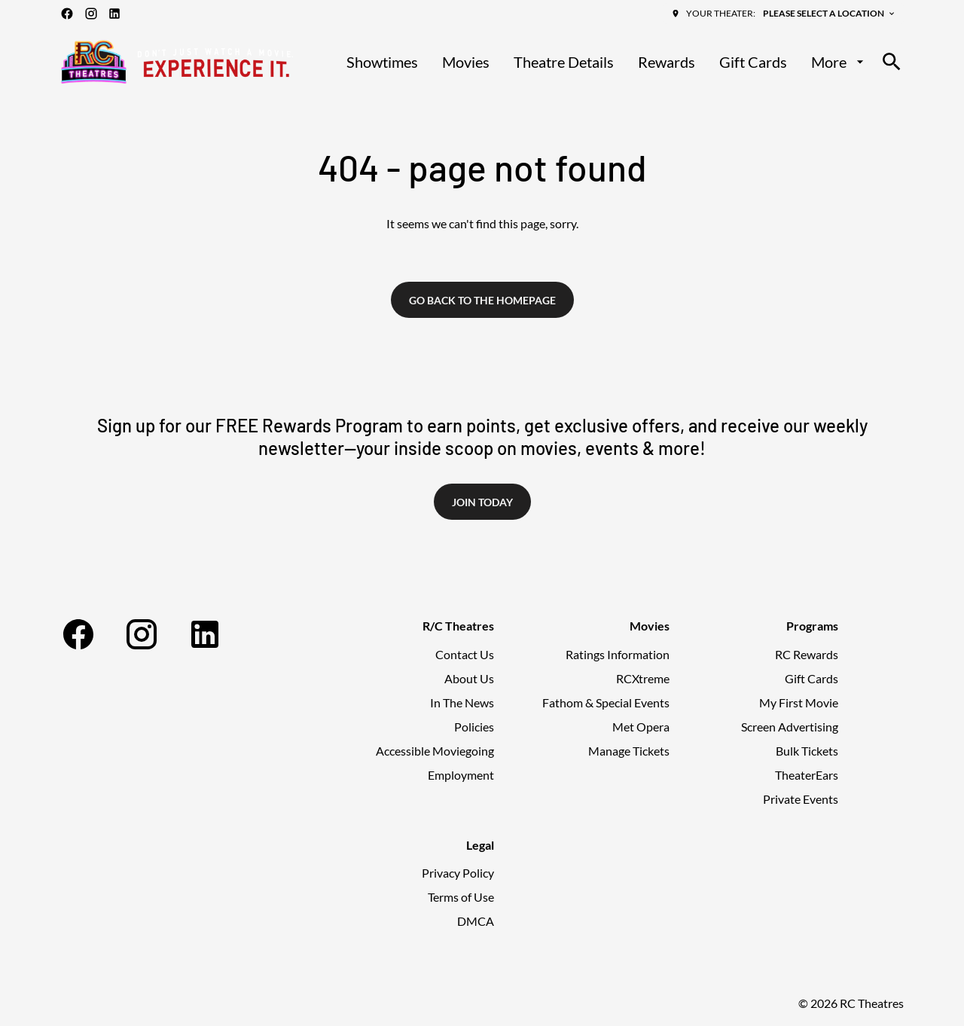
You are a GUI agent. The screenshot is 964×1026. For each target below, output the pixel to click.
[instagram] (91, 13)
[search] (892, 62)
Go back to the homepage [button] (482, 300)
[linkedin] (114, 13)
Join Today (482, 502)
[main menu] (607, 62)
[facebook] (67, 13)
